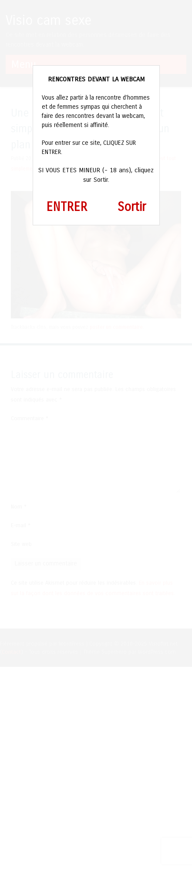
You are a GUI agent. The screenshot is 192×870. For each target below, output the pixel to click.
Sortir (132, 207)
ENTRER (66, 207)
